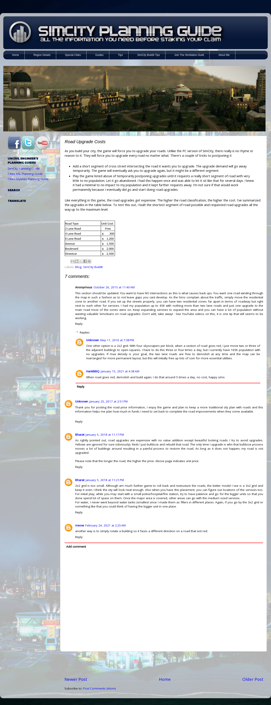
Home (165, 679)
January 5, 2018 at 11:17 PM (105, 435)
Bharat (79, 435)
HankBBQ (92, 371)
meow (79, 525)
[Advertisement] (164, 664)
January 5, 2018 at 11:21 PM (105, 480)
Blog (78, 267)
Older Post (252, 679)
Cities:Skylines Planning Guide (28, 179)
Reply (79, 324)
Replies (85, 332)
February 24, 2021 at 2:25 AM (105, 525)
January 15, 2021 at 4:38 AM (120, 371)
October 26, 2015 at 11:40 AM (114, 287)
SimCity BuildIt (93, 267)
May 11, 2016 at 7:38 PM (117, 340)
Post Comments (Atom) (99, 688)
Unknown (92, 340)
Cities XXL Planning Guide (25, 174)
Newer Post (75, 679)
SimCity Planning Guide (24, 168)
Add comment (76, 547)
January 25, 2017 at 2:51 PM (108, 401)
